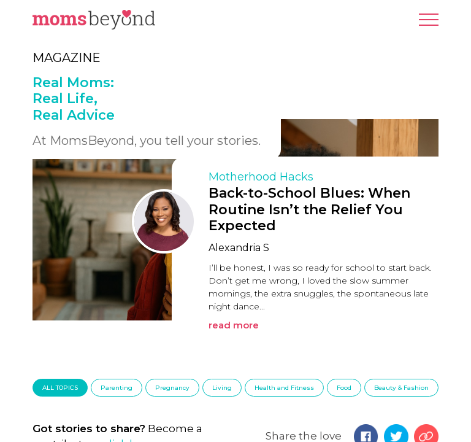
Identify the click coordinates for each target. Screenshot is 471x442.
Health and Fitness (284, 388)
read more (234, 325)
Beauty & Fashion (401, 388)
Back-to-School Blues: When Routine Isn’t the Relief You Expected (309, 209)
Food (344, 388)
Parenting (116, 388)
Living (222, 388)
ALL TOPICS (60, 388)
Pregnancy (172, 388)
